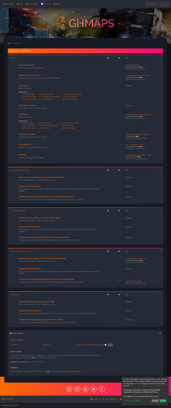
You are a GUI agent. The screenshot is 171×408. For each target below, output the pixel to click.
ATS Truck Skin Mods (70, 123)
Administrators (23, 362)
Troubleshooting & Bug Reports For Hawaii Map (41, 319)
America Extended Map (20, 251)
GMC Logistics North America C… (138, 134)
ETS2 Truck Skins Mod (71, 94)
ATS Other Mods (68, 128)
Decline (155, 401)
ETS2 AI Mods (45, 99)
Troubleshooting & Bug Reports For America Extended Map (46, 279)
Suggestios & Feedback (30, 186)
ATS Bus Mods (44, 123)
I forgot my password (83, 345)
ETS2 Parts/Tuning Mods (49, 97)
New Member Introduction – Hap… (139, 155)
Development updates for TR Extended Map (39, 218)
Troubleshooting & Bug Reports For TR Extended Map (44, 237)
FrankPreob (132, 281)
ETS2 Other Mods (70, 99)
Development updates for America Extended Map (42, 258)
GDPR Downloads (132, 65)
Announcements (26, 65)
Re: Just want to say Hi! (134, 145)
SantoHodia (132, 157)
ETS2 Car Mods (69, 97)
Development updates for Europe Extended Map (42, 177)
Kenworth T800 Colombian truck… (139, 115)
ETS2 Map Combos (27, 105)
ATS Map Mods (27, 123)
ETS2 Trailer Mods (29, 99)
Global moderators (37, 362)
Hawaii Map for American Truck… (138, 75)
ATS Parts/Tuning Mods (48, 126)
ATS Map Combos (27, 134)
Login (12, 340)
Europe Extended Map (20, 170)
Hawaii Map (15, 294)
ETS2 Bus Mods (46, 94)
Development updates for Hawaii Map (37, 301)
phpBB (14, 405)
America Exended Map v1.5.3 (136, 259)
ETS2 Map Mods (28, 94)
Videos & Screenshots (29, 75)
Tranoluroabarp (74, 371)
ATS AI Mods (44, 128)
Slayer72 (131, 136)
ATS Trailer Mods (28, 128)
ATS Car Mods (67, 126)
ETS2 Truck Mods (28, 97)
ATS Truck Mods (28, 126)
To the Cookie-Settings (131, 401)
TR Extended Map (18, 210)
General (13, 58)
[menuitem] (19, 4)
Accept (162, 401)
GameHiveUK (133, 67)
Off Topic (23, 155)
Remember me (99, 345)
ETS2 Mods (24, 85)
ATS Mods (23, 114)
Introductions (25, 144)
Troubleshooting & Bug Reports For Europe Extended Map (46, 196)
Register (20, 340)
